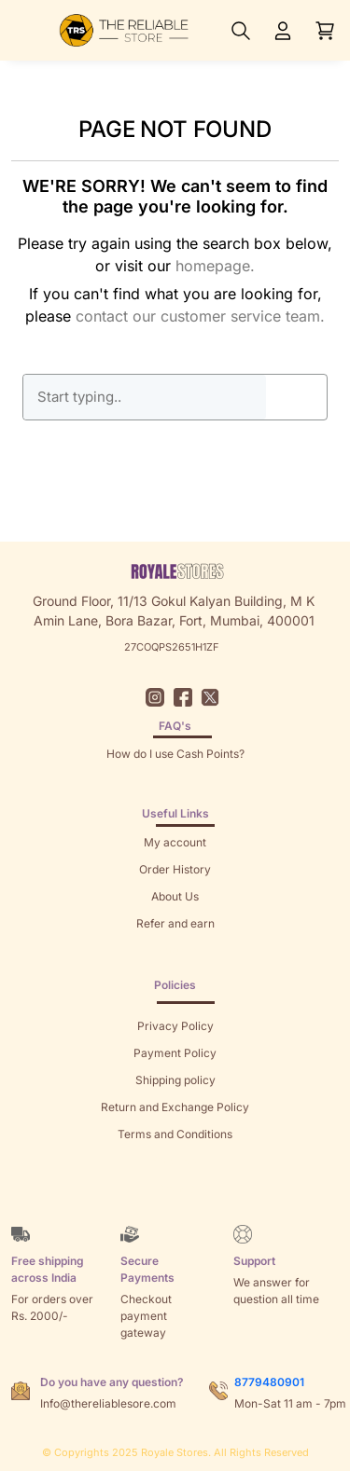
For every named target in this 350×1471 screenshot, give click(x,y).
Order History (175, 869)
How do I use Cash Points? (175, 754)
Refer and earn (175, 923)
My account (175, 842)
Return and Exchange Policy (175, 1107)
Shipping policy (175, 1080)
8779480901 (269, 1382)
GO (297, 397)
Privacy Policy (175, 1026)
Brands (175, 1188)
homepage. (215, 265)
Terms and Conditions (175, 1134)
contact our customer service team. (200, 316)
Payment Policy (175, 1053)
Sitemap (175, 1161)
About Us (175, 896)
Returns (175, 950)
